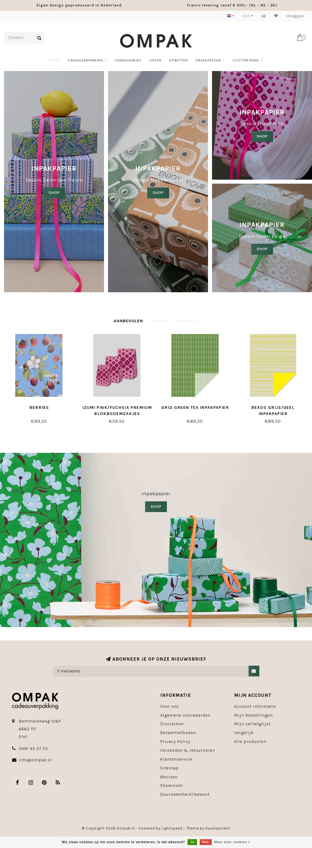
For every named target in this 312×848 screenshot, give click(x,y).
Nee (205, 842)
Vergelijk (244, 732)
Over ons (169, 706)
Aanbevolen (128, 320)
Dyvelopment (217, 828)
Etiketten (178, 60)
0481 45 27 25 (33, 748)
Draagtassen (208, 60)
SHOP (54, 192)
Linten (155, 60)
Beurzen (169, 776)
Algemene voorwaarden (185, 715)
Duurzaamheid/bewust (185, 794)
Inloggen (295, 16)
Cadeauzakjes (128, 60)
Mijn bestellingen (253, 715)
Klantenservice (176, 759)
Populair (187, 320)
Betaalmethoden (178, 732)
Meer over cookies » (232, 842)
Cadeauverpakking (85, 60)
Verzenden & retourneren (187, 750)
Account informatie (255, 706)
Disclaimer (172, 723)
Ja (192, 842)
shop (158, 192)
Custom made (246, 60)
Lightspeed (171, 828)
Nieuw (160, 320)
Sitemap (169, 768)
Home (54, 60)
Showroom (171, 785)
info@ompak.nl (35, 759)
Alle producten (250, 741)
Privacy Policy (175, 741)
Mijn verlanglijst (252, 723)
